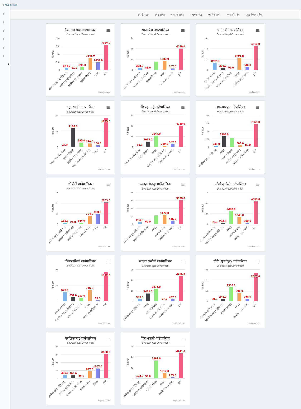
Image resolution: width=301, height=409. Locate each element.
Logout (8, 64)
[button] (10, 5)
